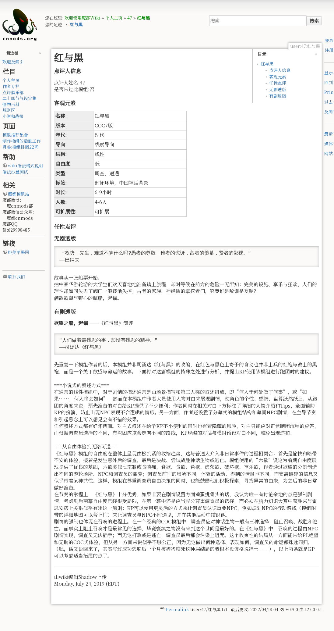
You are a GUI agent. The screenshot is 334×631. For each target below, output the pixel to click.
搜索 (314, 20)
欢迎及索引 (13, 62)
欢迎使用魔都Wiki (82, 18)
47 (129, 18)
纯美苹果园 (18, 252)
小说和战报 (13, 116)
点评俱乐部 (13, 92)
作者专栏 (10, 86)
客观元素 (277, 76)
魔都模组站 (18, 194)
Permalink (177, 609)
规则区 (8, 110)
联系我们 (16, 276)
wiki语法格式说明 (25, 165)
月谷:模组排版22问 (20, 147)
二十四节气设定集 (19, 98)
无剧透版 (277, 89)
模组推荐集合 (15, 135)
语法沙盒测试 (15, 172)
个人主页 (113, 18)
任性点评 (277, 83)
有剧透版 (277, 96)
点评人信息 (279, 70)
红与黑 (143, 18)
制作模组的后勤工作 (21, 141)
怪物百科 (10, 104)
